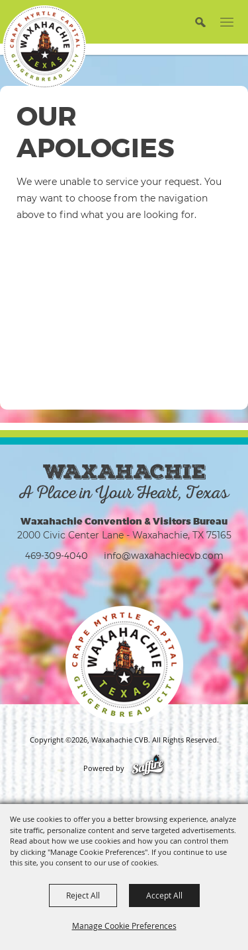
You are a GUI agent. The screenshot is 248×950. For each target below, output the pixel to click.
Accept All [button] (164, 895)
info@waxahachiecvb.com (164, 555)
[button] (200, 21)
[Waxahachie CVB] (44, 47)
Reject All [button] (83, 895)
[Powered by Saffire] (147, 768)
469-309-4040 (56, 555)
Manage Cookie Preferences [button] (124, 925)
